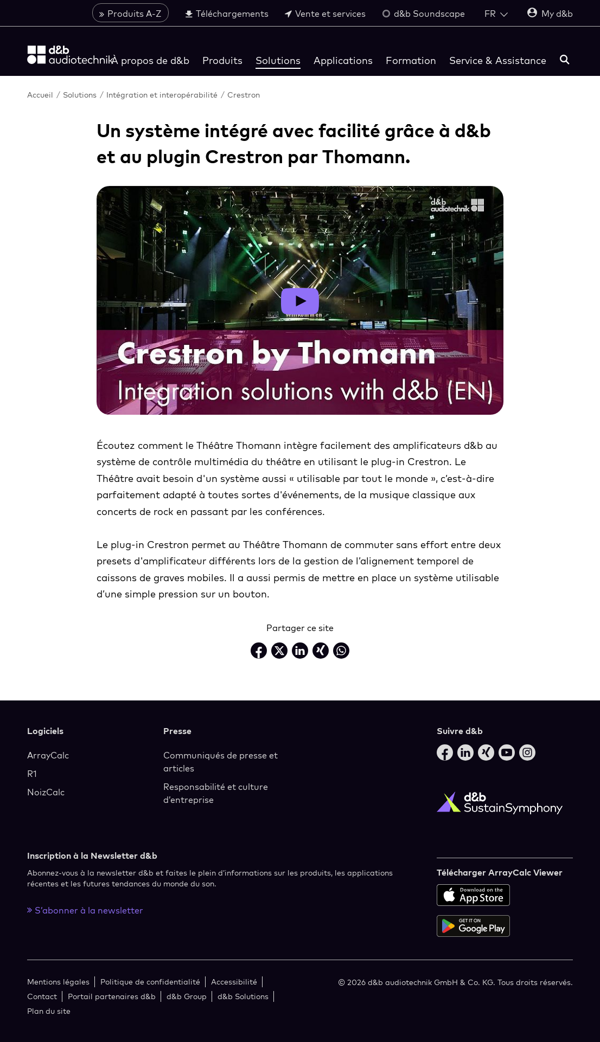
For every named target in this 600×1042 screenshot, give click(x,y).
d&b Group (187, 996)
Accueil (40, 94)
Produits (222, 61)
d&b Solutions (243, 996)
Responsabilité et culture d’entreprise (215, 793)
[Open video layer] (300, 301)
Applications (343, 61)
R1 (32, 773)
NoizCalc (46, 792)
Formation (411, 61)
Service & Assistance (497, 61)
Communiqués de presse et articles (220, 762)
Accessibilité (234, 981)
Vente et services (325, 14)
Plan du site (49, 1011)
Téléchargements (227, 14)
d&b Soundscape (423, 14)
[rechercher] (565, 61)
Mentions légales (58, 981)
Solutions (278, 61)
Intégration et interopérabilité (162, 94)
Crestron (243, 94)
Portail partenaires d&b (112, 996)
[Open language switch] (496, 14)
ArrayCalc (48, 755)
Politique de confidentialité (150, 981)
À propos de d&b (150, 61)
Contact (42, 996)
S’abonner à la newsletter (85, 910)
